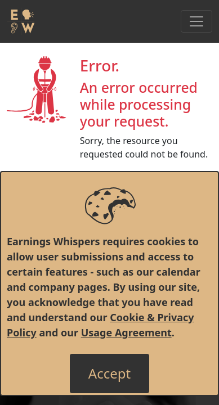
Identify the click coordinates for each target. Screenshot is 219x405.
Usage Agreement (126, 332)
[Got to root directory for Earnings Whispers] (21, 21)
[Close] (109, 373)
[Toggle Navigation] (196, 21)
